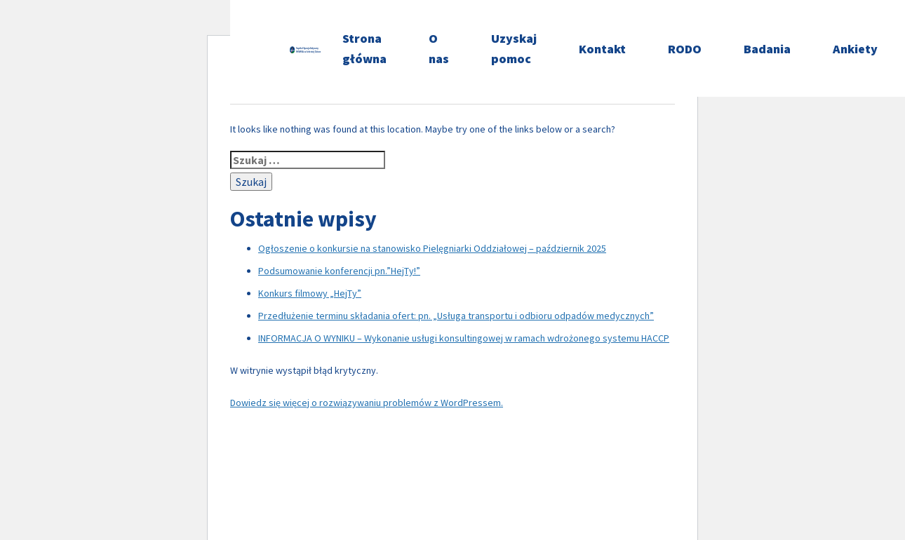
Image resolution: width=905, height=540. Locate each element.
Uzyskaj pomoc (514, 48)
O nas (439, 48)
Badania (767, 49)
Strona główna (364, 48)
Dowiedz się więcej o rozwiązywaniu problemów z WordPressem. (366, 402)
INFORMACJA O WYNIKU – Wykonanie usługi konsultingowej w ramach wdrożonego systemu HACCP (463, 338)
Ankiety (855, 49)
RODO (685, 49)
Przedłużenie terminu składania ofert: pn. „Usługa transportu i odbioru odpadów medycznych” (456, 315)
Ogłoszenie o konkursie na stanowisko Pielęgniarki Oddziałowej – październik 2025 (432, 248)
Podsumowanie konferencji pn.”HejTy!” (339, 270)
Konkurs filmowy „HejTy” (309, 293)
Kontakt (602, 49)
